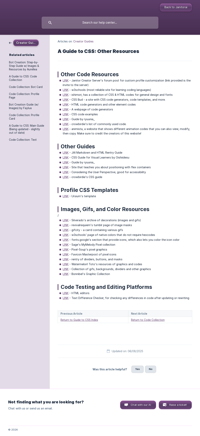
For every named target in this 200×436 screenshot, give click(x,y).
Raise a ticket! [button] (178, 404)
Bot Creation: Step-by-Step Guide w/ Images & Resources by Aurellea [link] (24, 66)
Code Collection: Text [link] (23, 139)
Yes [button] (137, 369)
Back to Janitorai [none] (175, 7)
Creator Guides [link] (83, 41)
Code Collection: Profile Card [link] (24, 117)
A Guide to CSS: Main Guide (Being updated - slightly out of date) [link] (26, 129)
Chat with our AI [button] (141, 404)
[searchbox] (100, 23)
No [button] (150, 369)
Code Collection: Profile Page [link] (24, 95)
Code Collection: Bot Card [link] (26, 87)
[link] (24, 42)
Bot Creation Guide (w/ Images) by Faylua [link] (23, 106)
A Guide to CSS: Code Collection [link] (23, 78)
